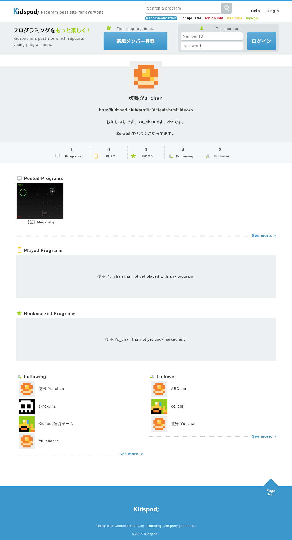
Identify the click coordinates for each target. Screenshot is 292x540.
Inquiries (188, 526)
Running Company (163, 526)
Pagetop (271, 486)
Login (273, 11)
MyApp (252, 18)
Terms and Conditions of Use (120, 526)
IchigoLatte (191, 18)
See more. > (264, 235)
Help (255, 11)
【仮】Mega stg (40, 222)
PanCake (234, 18)
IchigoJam (214, 18)
